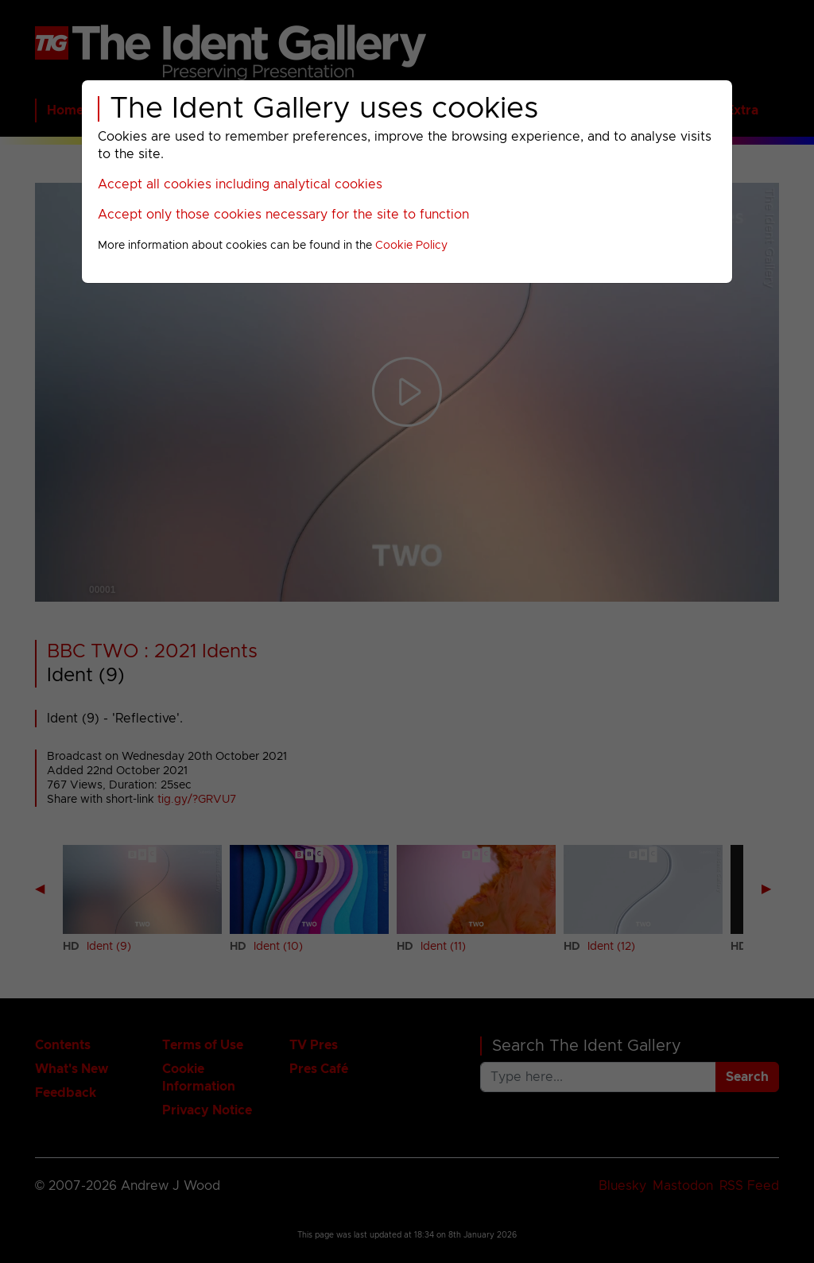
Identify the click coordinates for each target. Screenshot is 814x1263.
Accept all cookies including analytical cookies (240, 184)
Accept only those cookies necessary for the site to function (283, 214)
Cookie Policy (411, 245)
